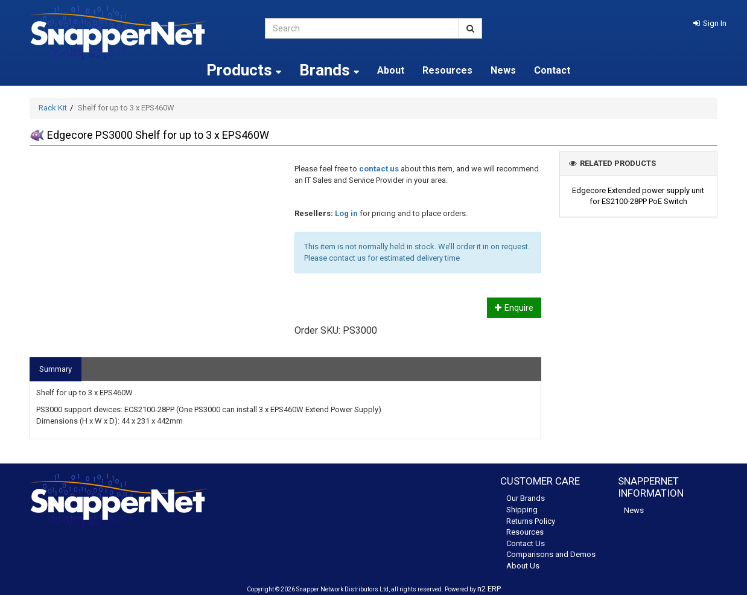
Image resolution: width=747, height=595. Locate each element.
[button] (709, 23)
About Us (522, 565)
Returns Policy (530, 521)
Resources (447, 70)
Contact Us (525, 543)
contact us (379, 168)
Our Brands (525, 498)
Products (243, 70)
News (503, 70)
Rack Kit (53, 107)
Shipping (522, 509)
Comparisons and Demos (551, 554)
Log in (346, 213)
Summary (55, 369)
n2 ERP (489, 588)
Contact (552, 70)
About (390, 70)
